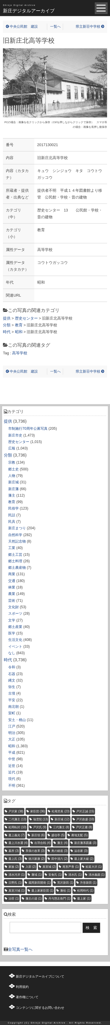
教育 (11, 502)
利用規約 (22, 986)
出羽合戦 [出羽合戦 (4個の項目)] (42, 842)
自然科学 (15, 535)
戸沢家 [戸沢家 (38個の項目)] (16, 811)
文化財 (13, 607)
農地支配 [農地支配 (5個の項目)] (79, 835)
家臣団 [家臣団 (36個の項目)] (37, 811)
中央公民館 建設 (22, 26)
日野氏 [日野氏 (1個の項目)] (15, 882)
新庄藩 (13, 489)
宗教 (11, 462)
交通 (11, 581)
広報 (11, 448)
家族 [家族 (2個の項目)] (14, 866)
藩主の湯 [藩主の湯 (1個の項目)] (34, 898)
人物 (11, 476)
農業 (11, 594)
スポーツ (15, 613)
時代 (8, 659)
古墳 (11, 693)
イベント (15, 646)
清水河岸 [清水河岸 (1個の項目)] (17, 874)
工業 (11, 548)
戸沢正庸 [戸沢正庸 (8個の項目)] (84, 827)
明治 (11, 733)
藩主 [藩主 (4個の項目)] (62, 842)
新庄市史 (15, 435)
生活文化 (15, 640)
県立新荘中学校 (90, 26)
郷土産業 (15, 627)
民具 (11, 522)
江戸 (11, 726)
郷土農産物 (17, 568)
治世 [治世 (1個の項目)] (14, 898)
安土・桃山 (17, 720)
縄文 (11, 680)
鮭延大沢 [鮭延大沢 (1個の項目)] (94, 866)
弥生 (11, 687)
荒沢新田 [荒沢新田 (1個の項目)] (65, 882)
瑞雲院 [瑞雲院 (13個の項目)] (40, 819)
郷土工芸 (15, 555)
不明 (11, 785)
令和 (11, 667)
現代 (11, 779)
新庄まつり (17, 528)
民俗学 (13, 508)
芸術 (11, 601)
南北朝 (13, 707)
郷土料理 (15, 561)
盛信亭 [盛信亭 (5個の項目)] (58, 835)
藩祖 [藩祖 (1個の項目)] (65, 890)
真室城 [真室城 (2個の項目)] (49, 866)
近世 (11, 766)
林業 (11, 587)
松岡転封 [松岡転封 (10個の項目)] (17, 827)
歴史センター (18, 442)
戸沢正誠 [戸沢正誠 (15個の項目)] (85, 811)
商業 (11, 574)
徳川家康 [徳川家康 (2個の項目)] (36, 858)
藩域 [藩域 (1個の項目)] (36, 874)
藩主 (11, 495)
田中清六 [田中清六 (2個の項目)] (59, 858)
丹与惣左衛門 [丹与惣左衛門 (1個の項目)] (59, 898)
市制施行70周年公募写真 (28, 428)
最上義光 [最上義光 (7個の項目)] (17, 835)
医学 (11, 633)
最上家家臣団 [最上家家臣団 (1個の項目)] (42, 890)
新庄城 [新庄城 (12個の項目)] (62, 819)
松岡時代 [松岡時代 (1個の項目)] (85, 890)
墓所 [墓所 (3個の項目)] (14, 850)
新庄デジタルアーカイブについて (40, 976)
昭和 (11, 746)
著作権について (27, 997)
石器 (11, 674)
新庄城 (13, 482)
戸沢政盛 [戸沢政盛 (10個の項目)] (85, 819)
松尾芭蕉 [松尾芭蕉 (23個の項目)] (61, 811)
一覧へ (55, 26)
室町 (11, 713)
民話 (11, 515)
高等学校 (19, 353)
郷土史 (13, 469)
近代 (11, 772)
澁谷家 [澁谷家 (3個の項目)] (80, 850)
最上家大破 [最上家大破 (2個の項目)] (83, 858)
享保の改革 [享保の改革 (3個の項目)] (35, 850)
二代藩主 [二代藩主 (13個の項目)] (17, 819)
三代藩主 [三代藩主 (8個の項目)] (61, 827)
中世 (11, 759)
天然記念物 (17, 541)
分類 (8, 455)
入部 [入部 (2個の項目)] (31, 866)
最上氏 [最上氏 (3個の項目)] (15, 858)
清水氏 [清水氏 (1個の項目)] (75, 874)
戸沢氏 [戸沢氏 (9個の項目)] (39, 827)
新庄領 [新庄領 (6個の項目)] (38, 835)
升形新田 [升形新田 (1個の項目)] (88, 882)
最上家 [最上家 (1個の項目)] (83, 898)
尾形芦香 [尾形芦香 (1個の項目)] (70, 866)
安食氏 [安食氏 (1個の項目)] (55, 874)
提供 (8, 421)
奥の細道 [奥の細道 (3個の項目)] (59, 850)
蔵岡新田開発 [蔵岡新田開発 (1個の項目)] (39, 882)
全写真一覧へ (20, 949)
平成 (11, 752)
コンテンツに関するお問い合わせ (40, 1007)
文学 (11, 620)
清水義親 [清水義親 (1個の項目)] (97, 874)
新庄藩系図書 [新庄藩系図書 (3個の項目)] (85, 842)
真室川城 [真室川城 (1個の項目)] (17, 890)
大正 (11, 739)
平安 (11, 700)
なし (11, 653)
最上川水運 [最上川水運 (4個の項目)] (18, 842)
